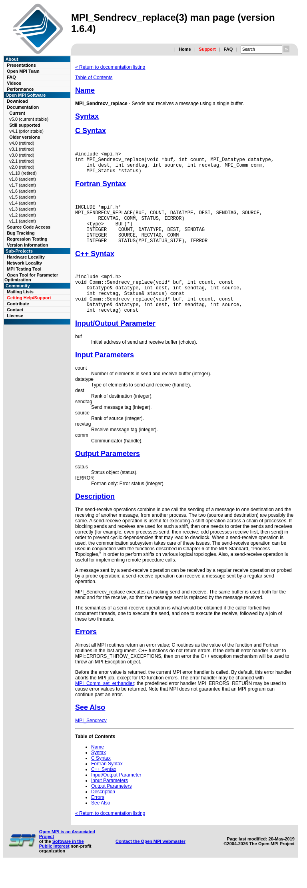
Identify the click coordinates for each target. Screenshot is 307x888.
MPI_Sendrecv (91, 742)
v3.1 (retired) (21, 149)
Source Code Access (28, 227)
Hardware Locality (26, 257)
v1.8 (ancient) (22, 179)
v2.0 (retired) (21, 167)
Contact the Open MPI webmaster (150, 862)
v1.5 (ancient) (22, 197)
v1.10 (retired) (22, 173)
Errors (86, 653)
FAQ (228, 49)
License (15, 315)
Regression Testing (27, 239)
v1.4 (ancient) (22, 203)
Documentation (23, 107)
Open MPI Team (23, 71)
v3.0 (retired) (21, 155)
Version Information (27, 245)
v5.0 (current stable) (28, 119)
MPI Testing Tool (24, 269)
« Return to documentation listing (110, 67)
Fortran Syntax (100, 189)
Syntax (87, 116)
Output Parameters (107, 475)
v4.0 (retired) (21, 143)
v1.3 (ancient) (22, 209)
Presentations (21, 65)
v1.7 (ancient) (22, 185)
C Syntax (90, 131)
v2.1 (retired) (21, 161)
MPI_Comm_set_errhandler (104, 705)
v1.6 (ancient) (22, 191)
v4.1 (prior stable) (26, 131)
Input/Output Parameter (115, 345)
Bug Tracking (21, 233)
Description (95, 518)
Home (185, 49)
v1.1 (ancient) (22, 221)
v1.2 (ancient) (22, 215)
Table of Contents (93, 77)
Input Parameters (104, 376)
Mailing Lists (20, 291)
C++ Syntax (94, 267)
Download (17, 101)
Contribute (18, 303)
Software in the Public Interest (61, 865)
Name (85, 90)
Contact (15, 309)
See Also (90, 729)
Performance (20, 89)
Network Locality (24, 263)
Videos (14, 83)
